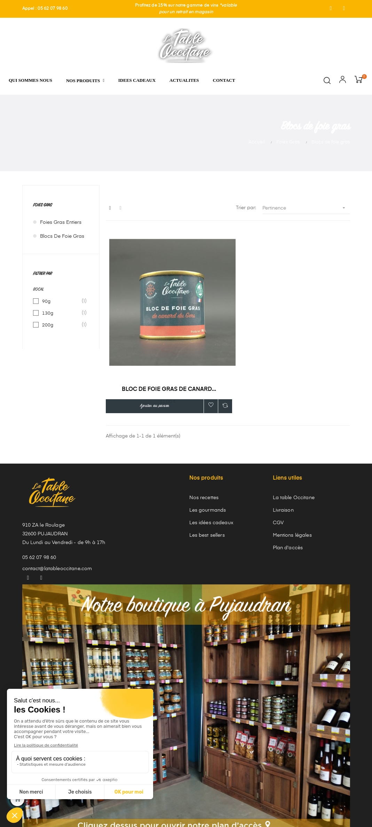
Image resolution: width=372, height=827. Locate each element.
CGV (278, 468)
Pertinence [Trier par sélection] (306, 208)
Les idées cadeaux (211, 468)
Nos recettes (204, 443)
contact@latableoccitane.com (57, 514)
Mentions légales (292, 481)
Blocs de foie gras (62, 236)
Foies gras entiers (60, 222)
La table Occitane (294, 443)
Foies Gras (42, 205)
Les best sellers (207, 481)
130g (61, 313)
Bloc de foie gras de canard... (144, 334)
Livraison (283, 456)
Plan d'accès (288, 493)
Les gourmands (207, 456)
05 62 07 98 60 (39, 503)
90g (61, 301)
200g (61, 325)
